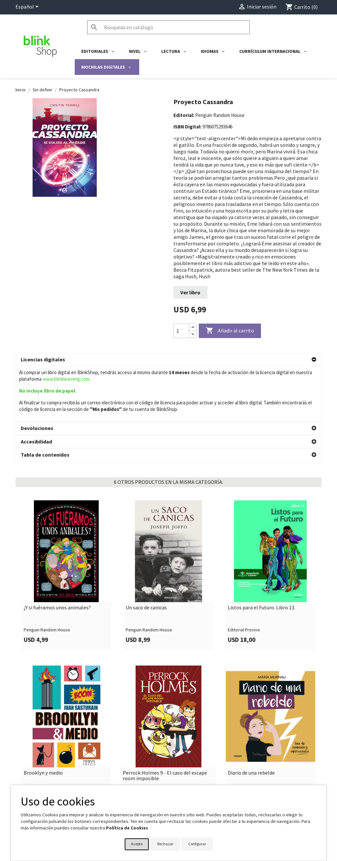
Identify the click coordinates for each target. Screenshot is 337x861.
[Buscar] (168, 27)
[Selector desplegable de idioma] (28, 7)
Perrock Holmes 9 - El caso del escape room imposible (165, 720)
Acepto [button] (137, 843)
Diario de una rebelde (251, 717)
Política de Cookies (127, 828)
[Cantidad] (181, 331)
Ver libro (190, 292)
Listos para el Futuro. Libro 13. (261, 552)
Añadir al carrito (230, 331)
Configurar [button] (197, 843)
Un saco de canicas (146, 552)
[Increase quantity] (193, 327)
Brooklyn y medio (43, 717)
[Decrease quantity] (193, 334)
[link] (66, 519)
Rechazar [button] (165, 843)
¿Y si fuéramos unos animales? (57, 552)
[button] (168, 360)
